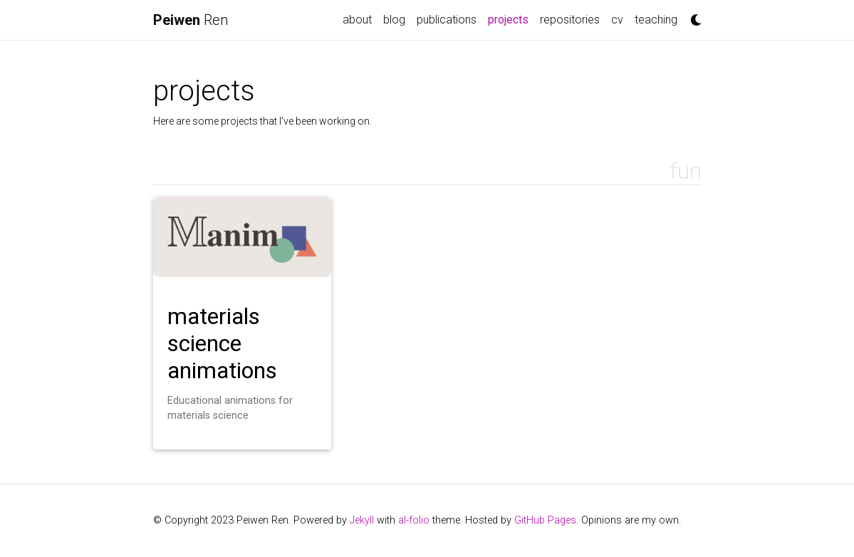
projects (511, 18)
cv (617, 19)
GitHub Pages (545, 520)
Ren (190, 19)
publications (447, 19)
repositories (570, 19)
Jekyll (362, 520)
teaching (656, 19)
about (357, 19)
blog (394, 19)
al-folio (413, 520)
